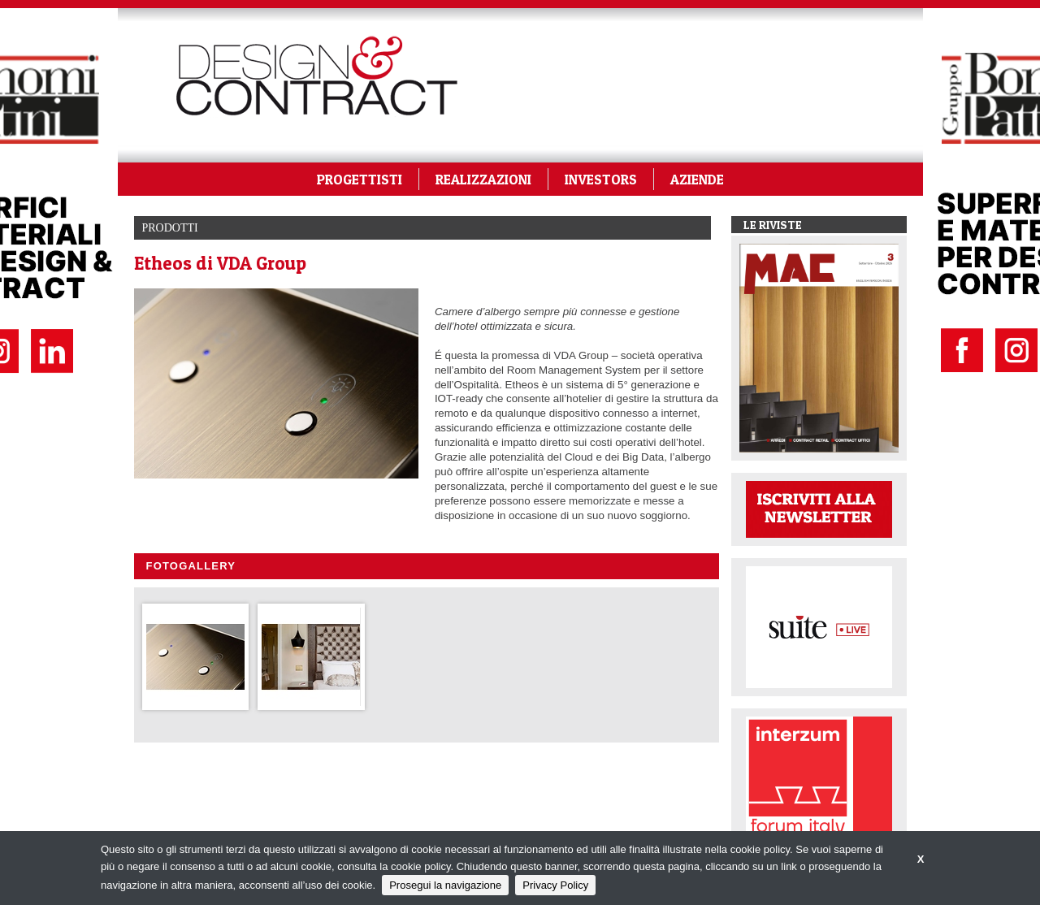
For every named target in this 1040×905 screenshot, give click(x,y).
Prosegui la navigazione (445, 885)
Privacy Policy (555, 885)
